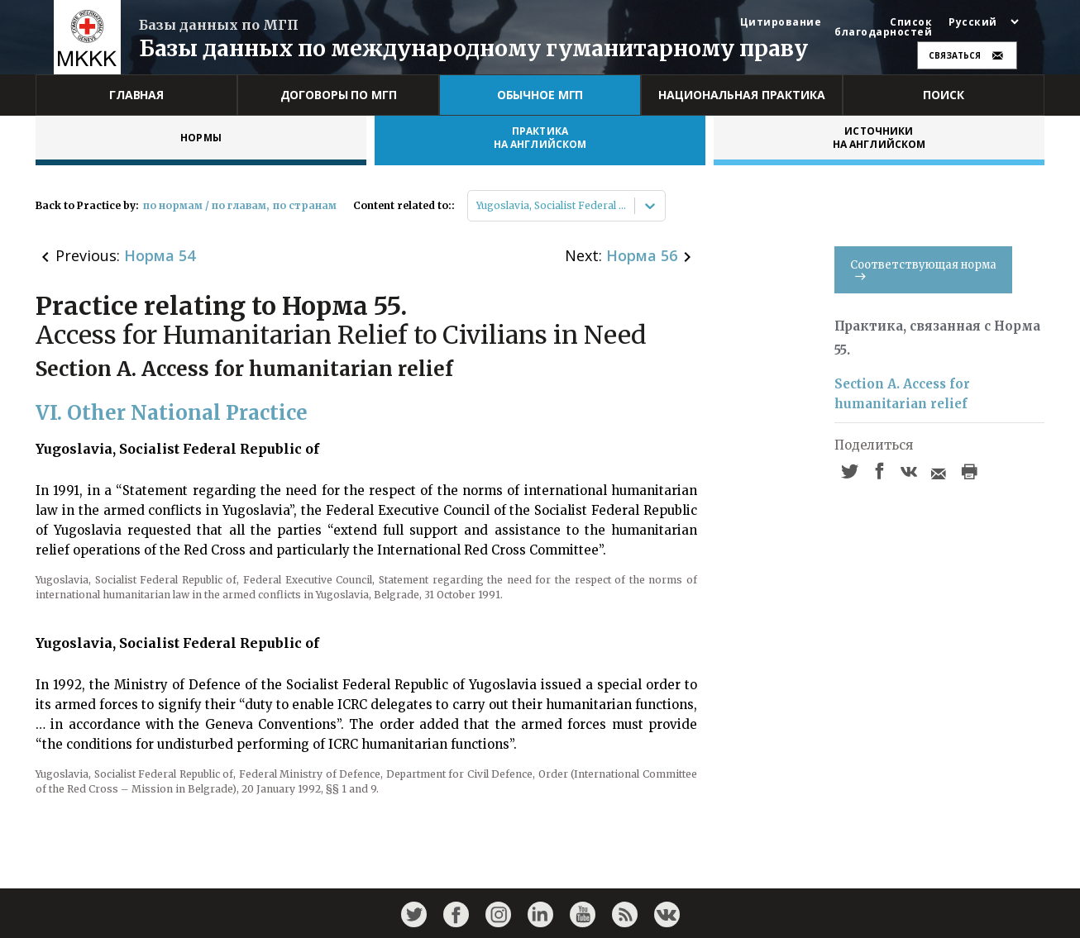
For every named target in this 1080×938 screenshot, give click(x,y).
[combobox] (477, 206)
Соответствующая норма (923, 269)
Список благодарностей (883, 27)
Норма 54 (159, 255)
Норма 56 (641, 255)
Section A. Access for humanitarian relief (902, 394)
